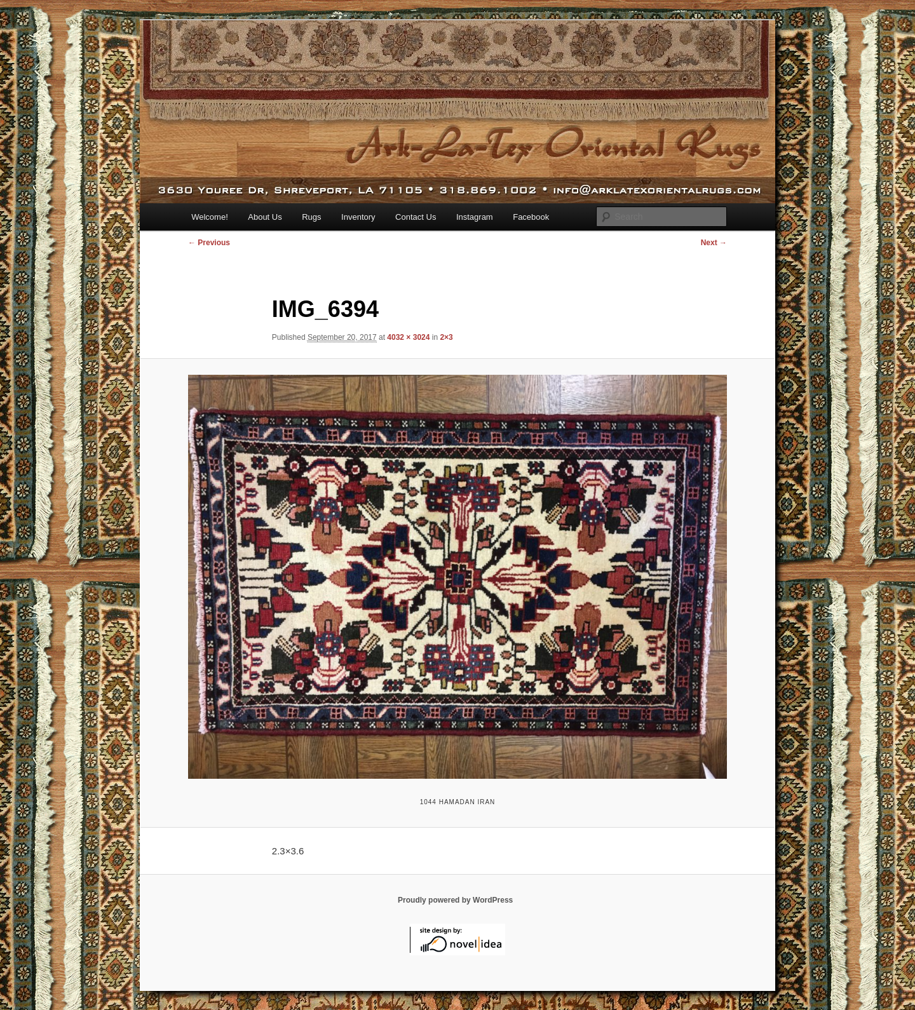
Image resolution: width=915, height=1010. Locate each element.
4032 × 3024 (408, 337)
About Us (264, 217)
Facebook (531, 217)
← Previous (209, 242)
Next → (714, 242)
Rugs (311, 217)
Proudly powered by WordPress (455, 900)
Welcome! (209, 217)
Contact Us (415, 217)
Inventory (358, 217)
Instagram (474, 217)
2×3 (446, 337)
